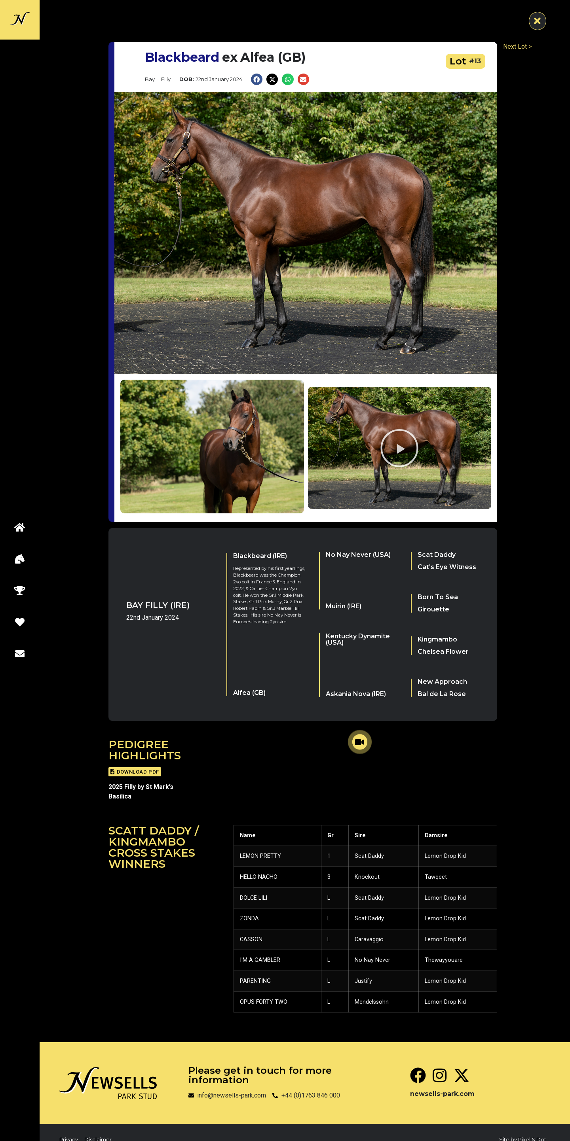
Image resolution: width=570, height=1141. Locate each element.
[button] (256, 79)
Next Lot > (517, 46)
